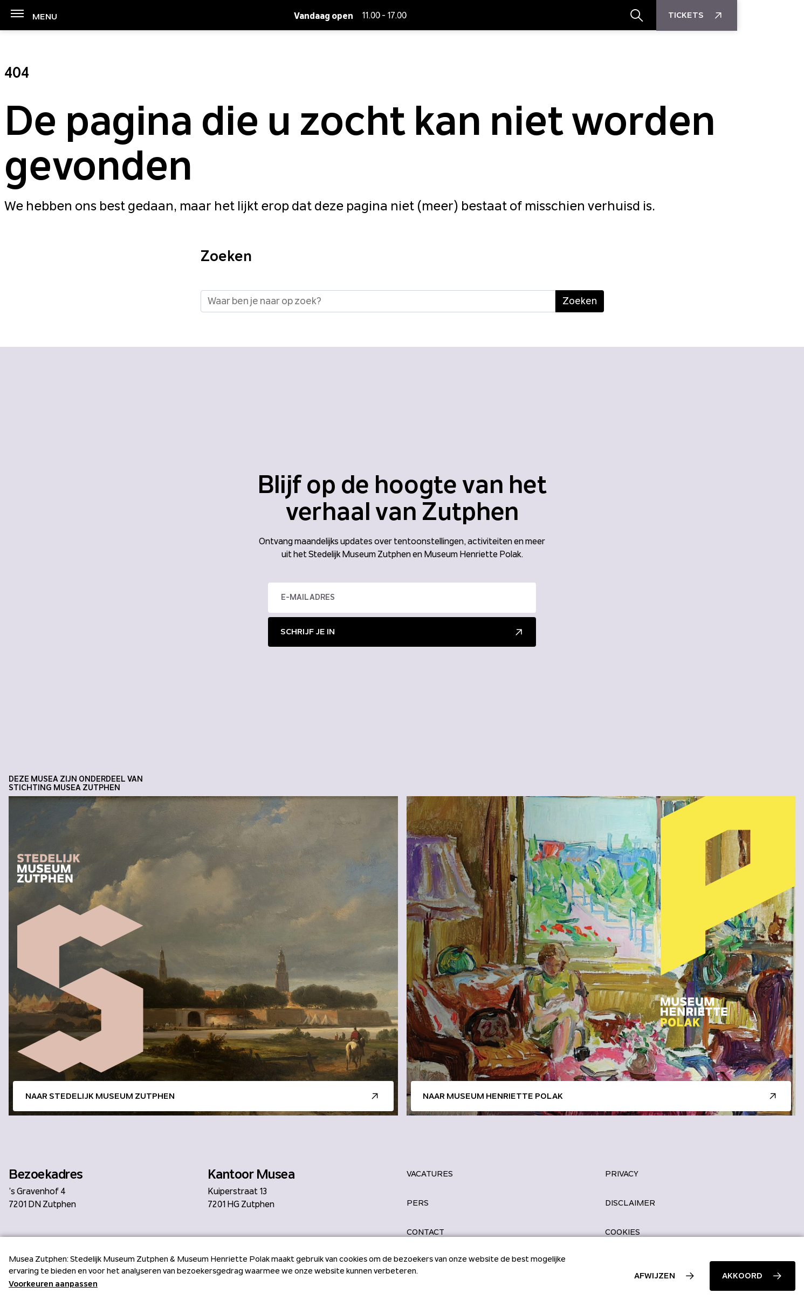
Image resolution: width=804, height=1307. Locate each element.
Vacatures (430, 1174)
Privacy (621, 1174)
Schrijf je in (307, 632)
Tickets (764, 15)
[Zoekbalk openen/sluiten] (703, 15)
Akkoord (742, 1276)
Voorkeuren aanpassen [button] (53, 1284)
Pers (418, 1203)
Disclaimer (630, 1203)
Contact (425, 1232)
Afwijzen (654, 1276)
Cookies (622, 1232)
